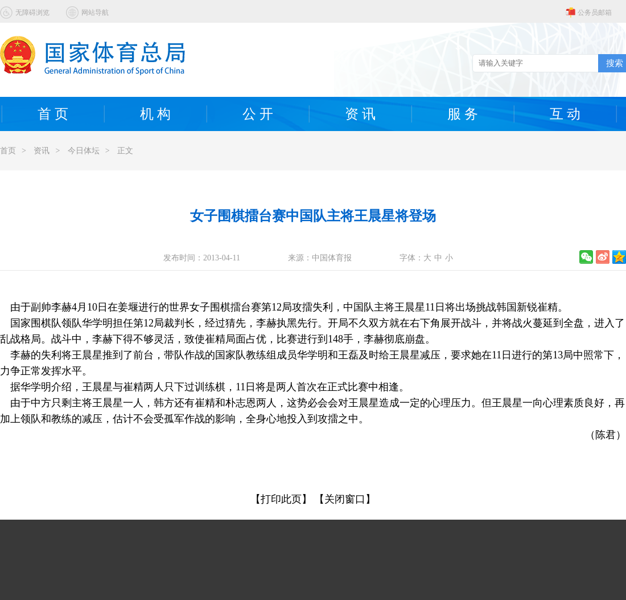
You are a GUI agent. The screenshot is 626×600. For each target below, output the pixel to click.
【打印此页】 (281, 499)
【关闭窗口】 (345, 499)
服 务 (462, 114)
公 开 (257, 114)
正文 (125, 150)
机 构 (155, 114)
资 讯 (360, 114)
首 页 (53, 114)
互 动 (565, 114)
